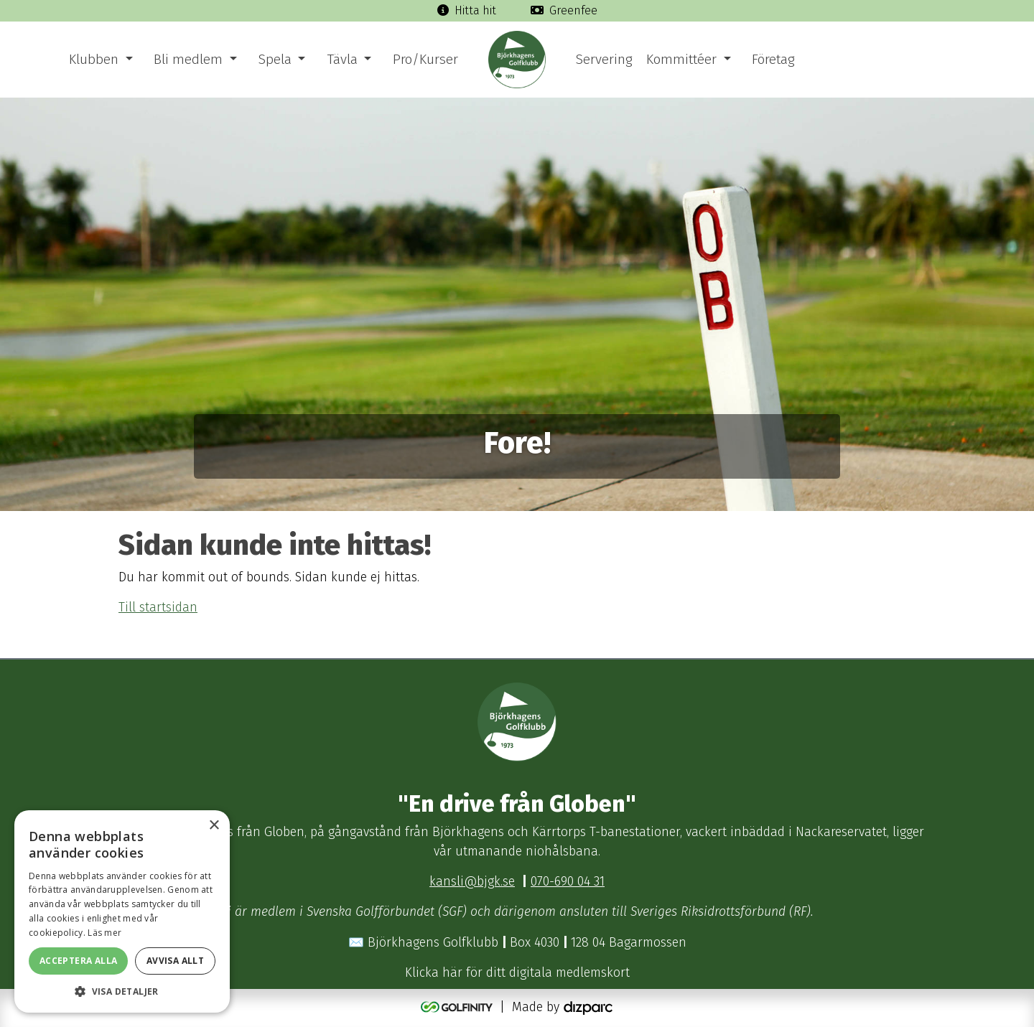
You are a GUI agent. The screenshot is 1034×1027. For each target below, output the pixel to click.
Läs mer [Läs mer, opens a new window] (104, 933)
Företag (773, 59)
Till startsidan (157, 607)
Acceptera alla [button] (78, 961)
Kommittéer (681, 59)
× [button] (213, 825)
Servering (604, 59)
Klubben (93, 59)
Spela (275, 59)
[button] (122, 991)
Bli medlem (188, 59)
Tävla (342, 59)
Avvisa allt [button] (175, 961)
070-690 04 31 (568, 881)
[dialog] (122, 911)
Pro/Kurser (425, 59)
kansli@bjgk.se (472, 881)
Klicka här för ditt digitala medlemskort (517, 972)
